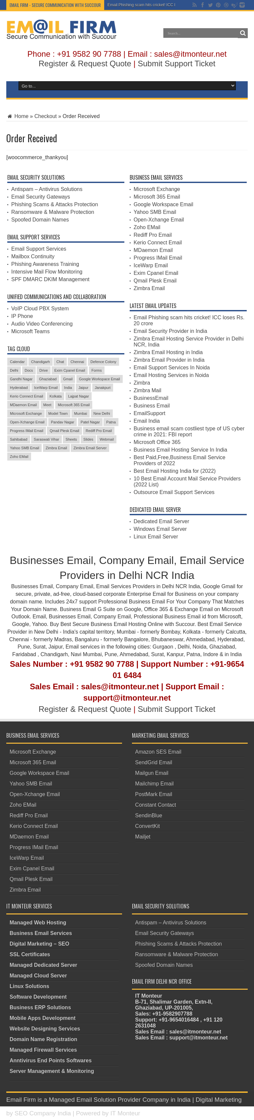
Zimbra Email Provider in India (169, 360)
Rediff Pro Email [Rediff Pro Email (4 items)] (99, 431)
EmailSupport (149, 413)
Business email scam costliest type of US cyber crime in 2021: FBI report (189, 431)
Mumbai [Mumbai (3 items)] (80, 413)
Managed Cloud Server (38, 975)
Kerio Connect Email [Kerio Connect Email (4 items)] (26, 396)
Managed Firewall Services (43, 1050)
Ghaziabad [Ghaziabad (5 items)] (48, 379)
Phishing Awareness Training (45, 264)
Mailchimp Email (154, 783)
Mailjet (142, 837)
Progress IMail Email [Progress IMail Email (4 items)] (26, 431)
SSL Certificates (30, 954)
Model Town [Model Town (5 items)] (58, 413)
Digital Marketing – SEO (39, 944)
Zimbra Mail (147, 390)
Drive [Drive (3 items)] (43, 370)
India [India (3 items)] (68, 388)
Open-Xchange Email (159, 219)
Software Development (38, 997)
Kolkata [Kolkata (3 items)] (56, 396)
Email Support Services (38, 249)
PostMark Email (153, 794)
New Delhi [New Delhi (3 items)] (102, 413)
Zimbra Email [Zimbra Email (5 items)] (56, 448)
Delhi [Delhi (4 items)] (14, 370)
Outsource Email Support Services (174, 492)
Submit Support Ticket (176, 63)
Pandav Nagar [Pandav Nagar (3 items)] (62, 422)
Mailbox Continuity (33, 256)
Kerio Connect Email (158, 242)
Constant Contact (155, 805)
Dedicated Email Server (161, 521)
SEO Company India (43, 1113)
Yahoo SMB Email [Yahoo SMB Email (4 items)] (24, 448)
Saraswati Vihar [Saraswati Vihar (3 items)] (46, 439)
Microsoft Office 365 (157, 442)
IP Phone (22, 316)
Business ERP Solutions (40, 1007)
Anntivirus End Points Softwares (51, 1060)
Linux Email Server (156, 536)
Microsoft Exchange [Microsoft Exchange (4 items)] (26, 413)
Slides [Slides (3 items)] (88, 439)
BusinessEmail (151, 398)
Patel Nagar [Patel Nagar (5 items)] (90, 422)
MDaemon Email (153, 250)
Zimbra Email (149, 288)
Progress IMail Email (158, 258)
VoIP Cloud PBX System (40, 308)
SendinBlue (148, 815)
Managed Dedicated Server (43, 965)
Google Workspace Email (163, 204)
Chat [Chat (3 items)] (60, 362)
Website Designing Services (45, 1028)
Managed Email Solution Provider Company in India (119, 1099)
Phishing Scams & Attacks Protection (54, 204)
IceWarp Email (151, 265)
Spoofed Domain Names (40, 219)
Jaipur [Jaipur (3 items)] (83, 388)
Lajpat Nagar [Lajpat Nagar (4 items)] (78, 396)
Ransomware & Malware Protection (52, 212)
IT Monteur (125, 1113)
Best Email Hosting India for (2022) (175, 471)
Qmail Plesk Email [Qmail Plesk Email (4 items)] (64, 431)
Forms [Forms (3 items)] (97, 370)
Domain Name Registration (43, 1039)
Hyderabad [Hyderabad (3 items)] (19, 388)
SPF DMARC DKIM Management (50, 279)
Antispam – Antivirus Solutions (46, 189)
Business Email (152, 405)
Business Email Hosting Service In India (180, 450)
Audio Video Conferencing (42, 324)
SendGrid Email (153, 762)
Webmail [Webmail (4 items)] (107, 439)
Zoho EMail (147, 227)
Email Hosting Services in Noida (171, 375)
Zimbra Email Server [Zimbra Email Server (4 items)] (89, 448)
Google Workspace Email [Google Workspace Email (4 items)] (99, 379)
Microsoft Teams (30, 331)
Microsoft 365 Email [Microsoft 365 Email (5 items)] (74, 405)
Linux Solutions (29, 986)
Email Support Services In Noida (172, 367)
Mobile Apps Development (42, 1018)
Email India (147, 421)
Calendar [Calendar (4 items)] (17, 362)
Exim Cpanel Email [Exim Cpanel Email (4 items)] (69, 370)
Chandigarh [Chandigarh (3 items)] (40, 362)
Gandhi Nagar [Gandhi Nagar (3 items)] (21, 379)
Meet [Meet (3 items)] (47, 405)
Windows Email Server (160, 529)
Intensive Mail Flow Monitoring (46, 272)
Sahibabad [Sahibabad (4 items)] (18, 439)
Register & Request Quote (85, 63)
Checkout (45, 116)
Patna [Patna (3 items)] (111, 422)
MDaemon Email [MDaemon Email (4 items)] (23, 405)
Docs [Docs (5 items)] (29, 370)
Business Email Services (41, 933)
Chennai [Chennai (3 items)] (77, 362)
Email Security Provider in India (170, 331)
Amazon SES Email (158, 752)
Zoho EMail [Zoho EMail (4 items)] (19, 457)
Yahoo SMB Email (155, 212)
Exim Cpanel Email (156, 273)
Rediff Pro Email (153, 235)
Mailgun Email (151, 773)
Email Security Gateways (40, 197)
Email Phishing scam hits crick (134, 5)
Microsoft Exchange (157, 189)
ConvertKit (147, 826)
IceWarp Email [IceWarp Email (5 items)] (46, 388)
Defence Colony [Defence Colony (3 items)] (103, 362)
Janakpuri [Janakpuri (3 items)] (103, 388)
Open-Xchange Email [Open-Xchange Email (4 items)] (27, 422)
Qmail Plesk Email (155, 280)
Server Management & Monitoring (52, 1071)
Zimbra (142, 383)
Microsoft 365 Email (157, 197)
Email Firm (21, 1099)
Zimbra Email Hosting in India (168, 352)
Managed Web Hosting (38, 922)
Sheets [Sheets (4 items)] (71, 439)
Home (17, 116)
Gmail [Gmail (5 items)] (68, 379)
